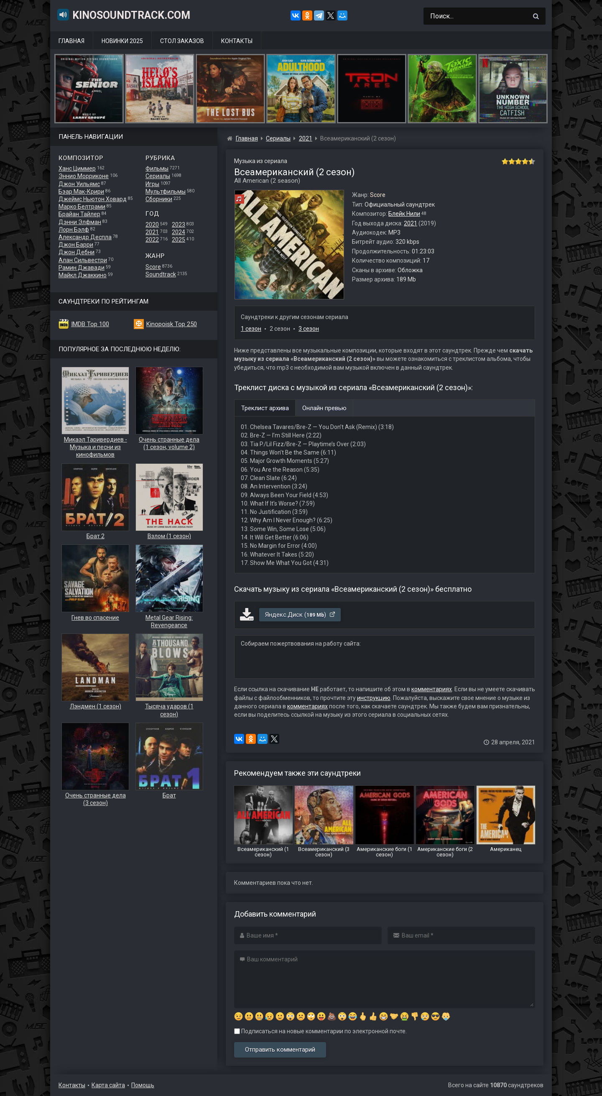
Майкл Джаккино (83, 275)
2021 (152, 232)
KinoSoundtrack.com (123, 14)
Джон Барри (76, 244)
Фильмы (156, 168)
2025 (178, 239)
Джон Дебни (76, 252)
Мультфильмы (165, 191)
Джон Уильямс (79, 184)
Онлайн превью (324, 408)
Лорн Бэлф (74, 229)
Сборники (158, 199)
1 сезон (251, 328)
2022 (152, 239)
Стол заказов (182, 41)
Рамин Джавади (82, 267)
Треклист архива (265, 408)
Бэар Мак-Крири (81, 191)
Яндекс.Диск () (300, 614)
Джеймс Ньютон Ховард (93, 199)
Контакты (237, 41)
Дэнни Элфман (80, 222)
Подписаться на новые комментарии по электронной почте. (320, 1031)
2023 (178, 224)
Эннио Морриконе (84, 176)
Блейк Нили (404, 213)
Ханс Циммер (77, 168)
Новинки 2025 (122, 41)
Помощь (142, 1085)
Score (153, 266)
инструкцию (373, 698)
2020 (152, 224)
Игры (152, 184)
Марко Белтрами (82, 206)
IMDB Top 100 (90, 324)
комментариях (431, 689)
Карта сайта (108, 1085)
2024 (178, 232)
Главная (71, 41)
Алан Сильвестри (83, 260)
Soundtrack (160, 274)
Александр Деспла (85, 237)
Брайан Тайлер (79, 214)
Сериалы (157, 176)
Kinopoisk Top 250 (171, 324)
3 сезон (308, 328)
